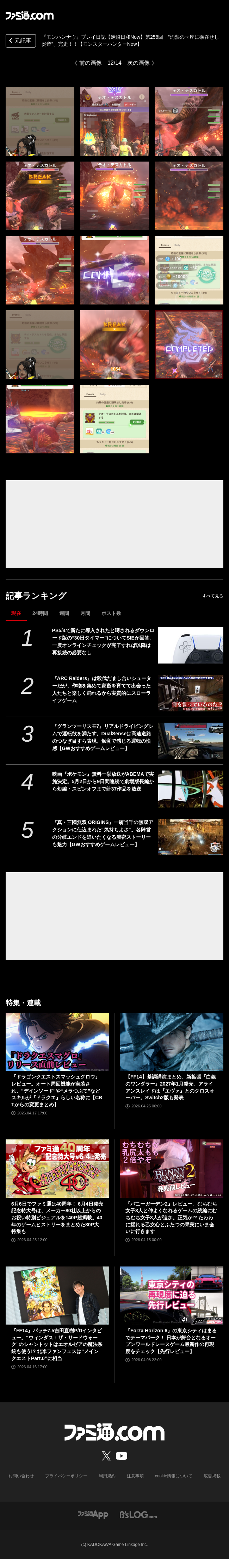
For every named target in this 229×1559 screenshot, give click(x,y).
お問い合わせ (21, 1475)
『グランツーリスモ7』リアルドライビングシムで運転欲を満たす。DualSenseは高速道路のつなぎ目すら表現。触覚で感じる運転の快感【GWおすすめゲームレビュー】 (103, 737)
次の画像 (138, 63)
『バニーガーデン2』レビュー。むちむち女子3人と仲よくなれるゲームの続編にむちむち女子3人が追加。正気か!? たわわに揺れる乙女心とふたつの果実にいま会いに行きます (171, 1217)
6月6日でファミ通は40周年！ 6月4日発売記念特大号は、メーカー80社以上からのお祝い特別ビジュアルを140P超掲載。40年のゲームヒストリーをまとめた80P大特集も (57, 1217)
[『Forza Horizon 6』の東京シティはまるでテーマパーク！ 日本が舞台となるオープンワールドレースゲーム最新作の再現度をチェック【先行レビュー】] (171, 1295)
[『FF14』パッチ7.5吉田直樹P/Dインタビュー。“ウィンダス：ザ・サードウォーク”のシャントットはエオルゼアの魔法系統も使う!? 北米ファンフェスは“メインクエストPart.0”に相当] (57, 1295)
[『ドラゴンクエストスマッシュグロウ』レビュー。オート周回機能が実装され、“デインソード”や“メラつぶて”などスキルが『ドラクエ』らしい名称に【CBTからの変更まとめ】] (57, 1042)
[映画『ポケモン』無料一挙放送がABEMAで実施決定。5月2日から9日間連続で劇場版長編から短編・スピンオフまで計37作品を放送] (190, 789)
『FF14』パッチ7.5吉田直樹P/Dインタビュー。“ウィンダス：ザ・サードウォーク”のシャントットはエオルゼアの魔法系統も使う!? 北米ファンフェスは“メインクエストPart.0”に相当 (57, 1344)
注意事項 (135, 1475)
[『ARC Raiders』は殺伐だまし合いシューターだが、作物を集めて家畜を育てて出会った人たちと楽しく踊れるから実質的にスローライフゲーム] (190, 693)
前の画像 (90, 63)
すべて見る (212, 595)
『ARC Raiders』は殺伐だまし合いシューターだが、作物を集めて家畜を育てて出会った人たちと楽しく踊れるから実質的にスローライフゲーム (101, 689)
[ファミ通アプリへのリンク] (93, 1514)
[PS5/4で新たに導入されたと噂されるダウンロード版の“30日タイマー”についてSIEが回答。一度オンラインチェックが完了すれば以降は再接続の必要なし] (190, 645)
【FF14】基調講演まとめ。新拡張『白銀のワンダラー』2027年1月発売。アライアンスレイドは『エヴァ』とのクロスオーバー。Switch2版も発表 (170, 1087)
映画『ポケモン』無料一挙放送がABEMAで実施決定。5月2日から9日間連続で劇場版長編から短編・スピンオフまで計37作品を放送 (103, 781)
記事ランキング (36, 596)
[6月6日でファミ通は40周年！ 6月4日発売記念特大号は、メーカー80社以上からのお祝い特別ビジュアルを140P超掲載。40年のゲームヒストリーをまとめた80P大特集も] (57, 1168)
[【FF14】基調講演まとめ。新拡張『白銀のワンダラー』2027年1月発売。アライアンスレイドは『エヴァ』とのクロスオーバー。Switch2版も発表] (171, 1042)
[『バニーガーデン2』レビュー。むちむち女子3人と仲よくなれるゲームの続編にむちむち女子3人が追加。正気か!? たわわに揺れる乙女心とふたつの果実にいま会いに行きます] (171, 1168)
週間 (64, 613)
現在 (16, 613)
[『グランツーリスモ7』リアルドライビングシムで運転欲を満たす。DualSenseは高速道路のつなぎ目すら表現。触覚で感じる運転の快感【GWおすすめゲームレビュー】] (190, 741)
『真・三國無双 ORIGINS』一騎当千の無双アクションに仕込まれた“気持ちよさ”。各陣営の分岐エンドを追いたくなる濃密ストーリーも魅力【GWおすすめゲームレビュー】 (102, 833)
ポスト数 (111, 613)
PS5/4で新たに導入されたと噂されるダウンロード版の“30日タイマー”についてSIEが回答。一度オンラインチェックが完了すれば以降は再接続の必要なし (103, 641)
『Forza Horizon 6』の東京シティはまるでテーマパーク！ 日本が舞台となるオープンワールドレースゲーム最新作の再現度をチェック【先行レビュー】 (171, 1341)
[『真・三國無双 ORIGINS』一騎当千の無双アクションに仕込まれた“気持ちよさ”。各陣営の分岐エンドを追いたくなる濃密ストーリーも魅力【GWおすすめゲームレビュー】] (190, 837)
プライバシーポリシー (66, 1475)
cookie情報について (174, 1475)
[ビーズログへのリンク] (138, 1514)
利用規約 (107, 1475)
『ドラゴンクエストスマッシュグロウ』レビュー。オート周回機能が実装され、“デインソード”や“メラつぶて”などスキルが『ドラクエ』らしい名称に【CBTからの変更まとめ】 (56, 1090)
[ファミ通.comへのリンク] (30, 15)
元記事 (19, 41)
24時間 (40, 613)
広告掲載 (212, 1475)
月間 (85, 613)
